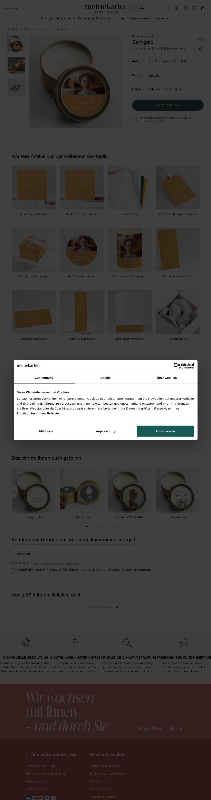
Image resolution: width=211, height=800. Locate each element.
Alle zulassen (165, 431)
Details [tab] (105, 377)
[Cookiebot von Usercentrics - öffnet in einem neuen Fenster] (176, 366)
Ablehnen (46, 431)
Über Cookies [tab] (167, 377)
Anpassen (105, 431)
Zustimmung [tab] (44, 377)
